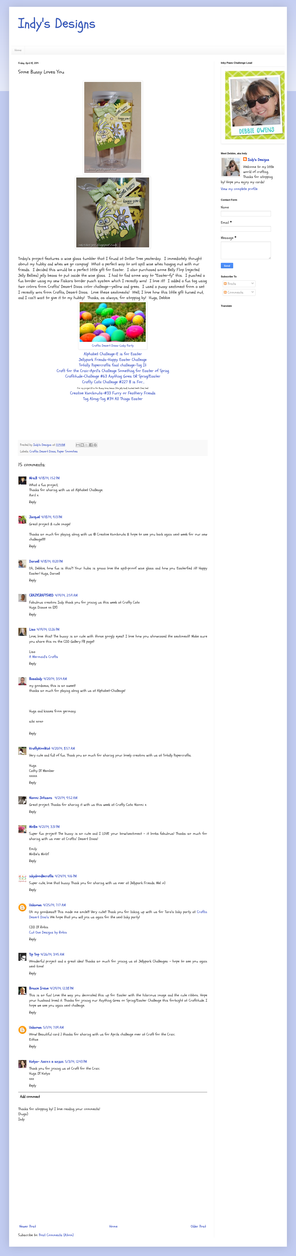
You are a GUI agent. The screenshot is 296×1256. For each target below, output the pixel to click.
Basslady (35, 678)
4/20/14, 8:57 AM (63, 748)
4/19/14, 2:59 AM (66, 595)
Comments (233, 292)
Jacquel (34, 517)
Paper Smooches (67, 451)
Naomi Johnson (41, 797)
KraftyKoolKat (39, 748)
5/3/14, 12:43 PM (76, 1061)
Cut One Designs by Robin (48, 932)
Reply (32, 502)
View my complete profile (239, 188)
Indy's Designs (57, 23)
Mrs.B (33, 478)
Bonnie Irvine (38, 988)
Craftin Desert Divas (43, 451)
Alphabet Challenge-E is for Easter (113, 354)
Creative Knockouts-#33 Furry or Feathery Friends (113, 393)
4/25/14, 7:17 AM (54, 905)
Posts (230, 283)
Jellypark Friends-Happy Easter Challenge (113, 360)
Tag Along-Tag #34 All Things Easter (113, 399)
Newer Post (27, 1226)
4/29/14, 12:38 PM (62, 988)
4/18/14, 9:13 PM (51, 517)
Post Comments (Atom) (56, 1235)
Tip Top (34, 954)
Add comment (30, 1096)
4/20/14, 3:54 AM (55, 678)
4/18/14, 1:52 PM (49, 478)
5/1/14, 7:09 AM (53, 1027)
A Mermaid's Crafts (43, 656)
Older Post (198, 1226)
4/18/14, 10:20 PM (52, 561)
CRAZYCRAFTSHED (41, 595)
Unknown (35, 905)
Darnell (34, 561)
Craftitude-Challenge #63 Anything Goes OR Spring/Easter (112, 376)
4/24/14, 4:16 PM (66, 876)
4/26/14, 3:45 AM (52, 954)
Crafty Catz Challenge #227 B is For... (113, 382)
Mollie (33, 826)
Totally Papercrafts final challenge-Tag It (112, 365)
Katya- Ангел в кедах (46, 1061)
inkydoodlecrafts (41, 876)
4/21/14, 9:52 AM (66, 797)
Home (18, 50)
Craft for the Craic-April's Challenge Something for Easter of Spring (113, 371)
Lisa (32, 629)
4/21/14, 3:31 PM (49, 826)
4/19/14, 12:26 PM (48, 629)
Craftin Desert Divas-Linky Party (113, 345)
